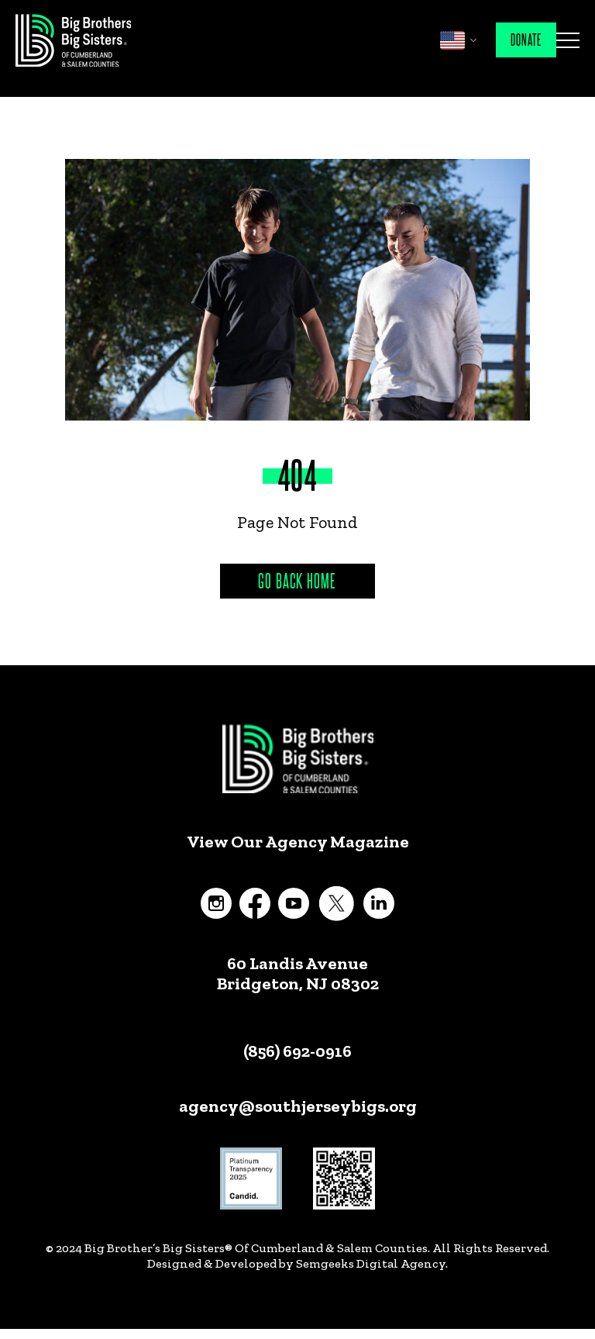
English (452, 40)
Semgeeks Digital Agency (370, 1263)
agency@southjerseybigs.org (298, 1106)
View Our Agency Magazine (298, 842)
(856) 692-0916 (297, 1050)
